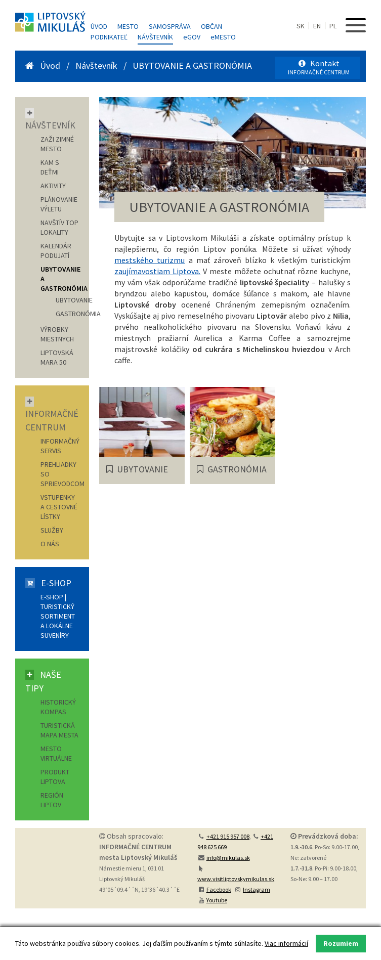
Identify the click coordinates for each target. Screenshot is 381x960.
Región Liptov (51, 800)
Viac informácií (286, 943)
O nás (49, 543)
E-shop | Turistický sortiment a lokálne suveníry (57, 616)
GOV (191, 36)
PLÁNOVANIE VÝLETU (58, 204)
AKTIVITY (53, 185)
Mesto (128, 26)
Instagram (256, 889)
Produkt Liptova (54, 776)
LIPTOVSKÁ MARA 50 (56, 357)
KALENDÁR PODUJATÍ (55, 250)
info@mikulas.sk (228, 857)
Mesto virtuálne (56, 753)
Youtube (216, 900)
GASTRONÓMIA (78, 313)
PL (332, 25)
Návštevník (155, 36)
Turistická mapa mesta (59, 730)
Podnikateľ (109, 36)
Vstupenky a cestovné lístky (58, 507)
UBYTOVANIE (74, 299)
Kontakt (319, 67)
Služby (51, 530)
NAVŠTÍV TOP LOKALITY (59, 227)
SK (301, 25)
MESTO (223, 36)
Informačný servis (59, 446)
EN (317, 25)
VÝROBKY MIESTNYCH (57, 334)
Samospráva (170, 26)
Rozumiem (340, 943)
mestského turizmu (149, 260)
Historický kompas (58, 706)
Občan (211, 26)
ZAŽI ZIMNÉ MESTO (57, 144)
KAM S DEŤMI (49, 167)
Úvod (99, 26)
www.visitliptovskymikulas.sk (235, 879)
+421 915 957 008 (227, 836)
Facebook (218, 889)
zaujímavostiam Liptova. (157, 271)
